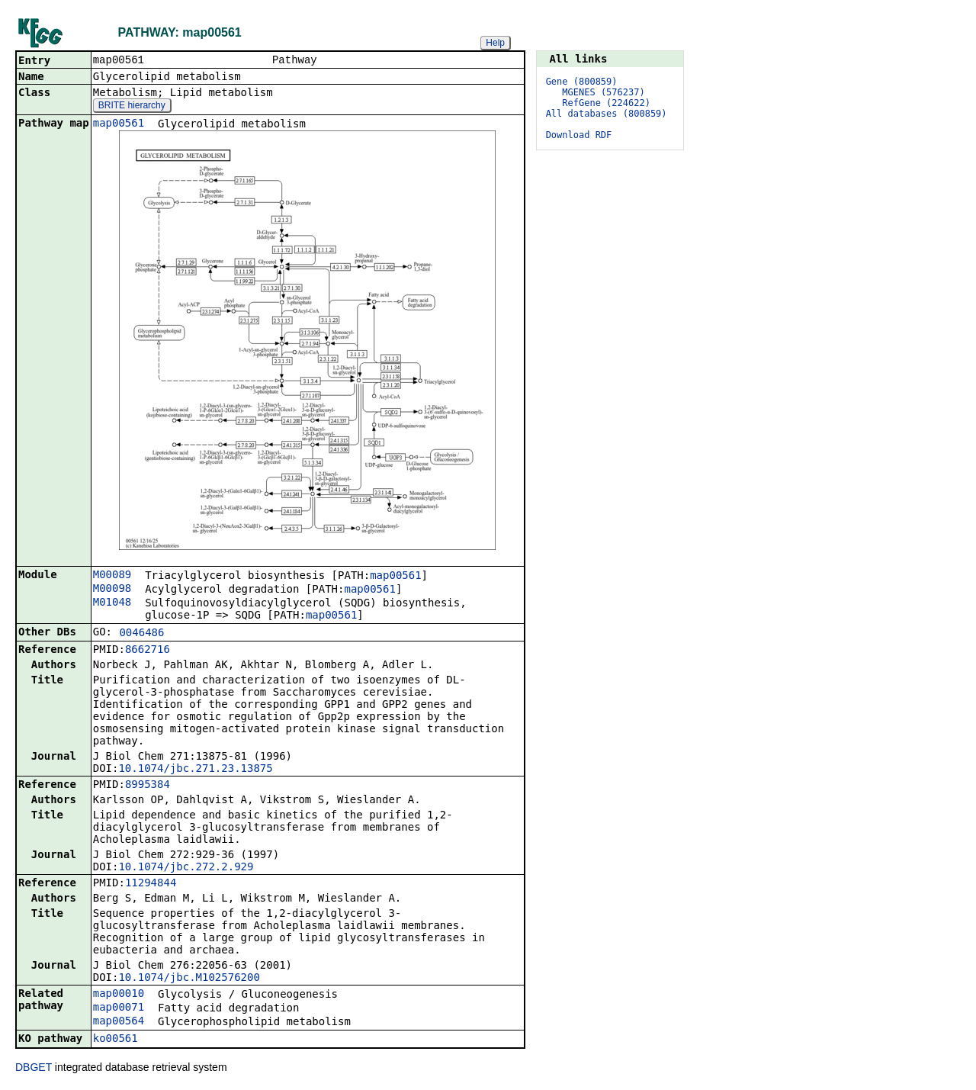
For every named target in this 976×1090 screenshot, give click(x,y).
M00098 (112, 590)
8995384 (147, 786)
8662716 (147, 651)
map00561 (118, 124)
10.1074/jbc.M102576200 (188, 979)
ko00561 (115, 1040)
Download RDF (579, 135)
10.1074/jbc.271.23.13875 (195, 770)
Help (495, 42)
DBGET (33, 1069)
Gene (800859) (582, 81)
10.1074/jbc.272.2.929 (185, 868)
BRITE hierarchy (131, 106)
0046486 (141, 634)
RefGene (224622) (606, 103)
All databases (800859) (606, 113)
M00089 (112, 576)
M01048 (112, 603)
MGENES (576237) (603, 92)
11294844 (150, 884)
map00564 (118, 1022)
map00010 (118, 995)
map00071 (118, 1008)
